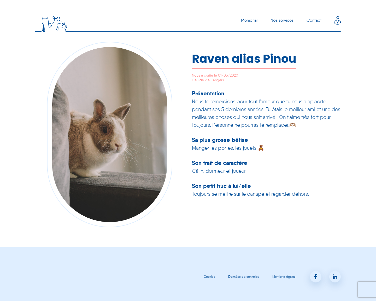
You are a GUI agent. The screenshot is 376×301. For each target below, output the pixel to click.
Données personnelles (243, 277)
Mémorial (249, 20)
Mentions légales (284, 277)
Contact (314, 20)
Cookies (209, 277)
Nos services (282, 20)
